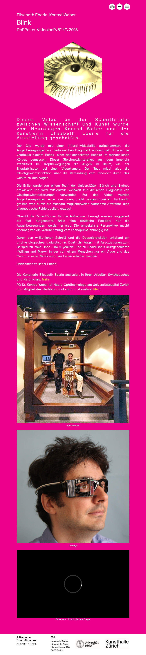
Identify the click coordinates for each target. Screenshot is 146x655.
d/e (112, 7)
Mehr (45, 279)
